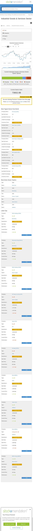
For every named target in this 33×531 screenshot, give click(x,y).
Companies (6, 33)
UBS (13, 353)
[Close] (30, 515)
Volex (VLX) (14, 402)
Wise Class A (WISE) (16, 125)
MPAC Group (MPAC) (16, 456)
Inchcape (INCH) (15, 348)
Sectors (8, 25)
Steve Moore (14, 201)
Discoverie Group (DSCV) (17, 240)
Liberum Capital (15, 196)
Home (3, 25)
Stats (4, 30)
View (27, 235)
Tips (4, 38)
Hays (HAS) (14, 321)
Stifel (13, 380)
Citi (12, 326)
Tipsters (5, 36)
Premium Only (17, 122)
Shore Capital (15, 272)
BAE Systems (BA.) (16, 152)
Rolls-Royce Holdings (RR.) (17, 138)
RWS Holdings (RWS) (16, 213)
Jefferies (13, 207)
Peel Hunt (14, 185)
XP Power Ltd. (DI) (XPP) (17, 294)
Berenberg (14, 190)
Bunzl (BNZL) (15, 375)
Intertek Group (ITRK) (16, 165)
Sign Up (22, 101)
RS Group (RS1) (15, 111)
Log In (7, 101)
